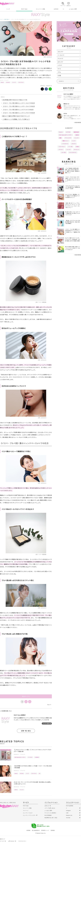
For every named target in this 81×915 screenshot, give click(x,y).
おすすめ (8, 82)
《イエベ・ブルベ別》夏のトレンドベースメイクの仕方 (18, 103)
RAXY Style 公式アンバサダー (20, 757)
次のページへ (26, 696)
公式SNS (56, 9)
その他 (59, 75)
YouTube (68, 817)
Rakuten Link (69, 815)
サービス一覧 (3, 841)
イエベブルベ (20, 82)
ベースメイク (61, 55)
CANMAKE (37, 757)
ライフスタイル (72, 152)
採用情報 (53, 830)
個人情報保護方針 (36, 830)
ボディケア (60, 62)
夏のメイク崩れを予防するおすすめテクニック (16, 116)
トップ (8, 9)
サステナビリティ (22, 841)
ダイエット (76, 149)
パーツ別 (70, 146)
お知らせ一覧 (48, 805)
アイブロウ (30, 757)
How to (2, 82)
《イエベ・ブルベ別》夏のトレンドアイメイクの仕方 (17, 109)
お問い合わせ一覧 (12, 841)
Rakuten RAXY (7, 3)
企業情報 (28, 830)
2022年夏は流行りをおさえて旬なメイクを (14, 100)
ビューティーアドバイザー (29, 815)
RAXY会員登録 (69, 805)
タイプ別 (64, 152)
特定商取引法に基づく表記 (51, 817)
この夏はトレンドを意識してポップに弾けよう (16, 119)
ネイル (59, 69)
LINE (67, 812)
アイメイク (6, 80)
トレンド (14, 82)
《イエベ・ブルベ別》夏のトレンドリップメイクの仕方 (18, 113)
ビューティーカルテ (27, 812)
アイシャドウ (68, 138)
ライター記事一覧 (47, 723)
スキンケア (60, 51)
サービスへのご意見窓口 (50, 812)
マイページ (25, 810)
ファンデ (68, 149)
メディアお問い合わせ (50, 808)
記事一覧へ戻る (26, 731)
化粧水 (77, 146)
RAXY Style (24, 9)
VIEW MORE (77, 122)
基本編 (77, 135)
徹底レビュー (65, 140)
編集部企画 (76, 132)
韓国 (60, 138)
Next (49, 704)
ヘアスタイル (65, 143)
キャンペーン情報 (40, 9)
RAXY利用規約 (48, 815)
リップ (27, 773)
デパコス (61, 149)
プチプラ (74, 143)
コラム (59, 72)
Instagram (68, 810)
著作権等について (45, 830)
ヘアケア (60, 65)
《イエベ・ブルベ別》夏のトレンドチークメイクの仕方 (18, 106)
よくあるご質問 (73, 9)
